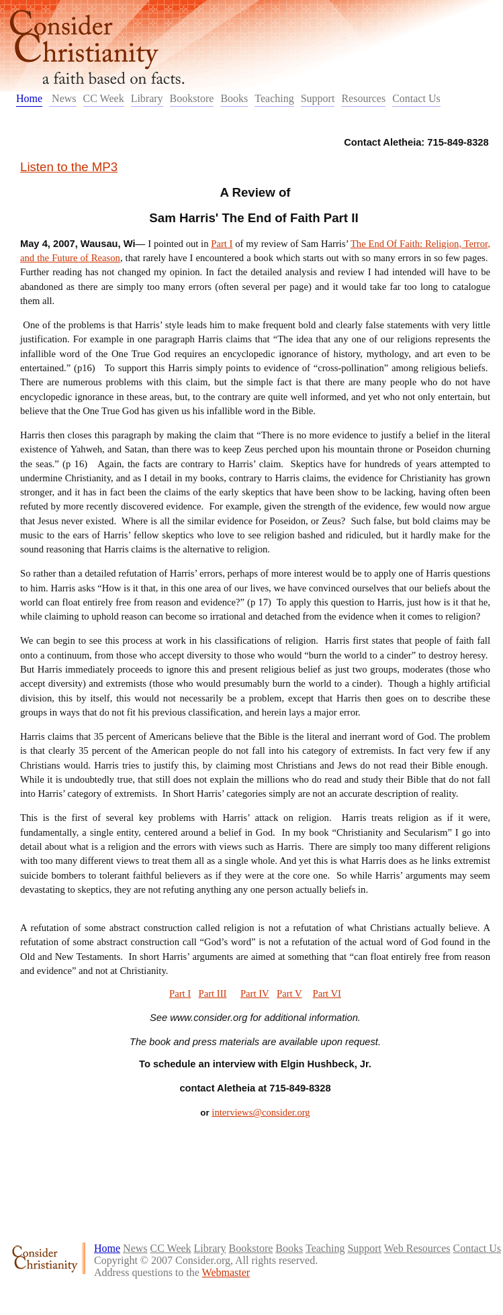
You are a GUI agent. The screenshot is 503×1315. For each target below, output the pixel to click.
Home (29, 98)
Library (147, 98)
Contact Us (416, 98)
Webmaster (226, 1272)
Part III (213, 993)
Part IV (254, 993)
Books (234, 98)
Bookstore (192, 98)
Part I (221, 243)
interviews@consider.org (261, 1112)
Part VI (327, 993)
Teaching (274, 98)
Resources (363, 98)
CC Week (103, 98)
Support (318, 98)
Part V (289, 993)
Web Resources (417, 1248)
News (62, 98)
